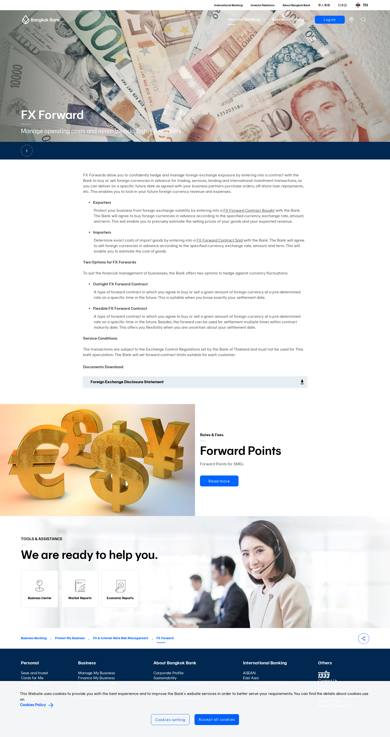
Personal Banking (244, 19)
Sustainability (165, 678)
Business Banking (288, 19)
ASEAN (249, 673)
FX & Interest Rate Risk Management (120, 638)
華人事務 (324, 5)
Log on (330, 19)
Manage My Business (96, 673)
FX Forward (165, 638)
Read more (219, 481)
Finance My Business (96, 678)
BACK (27, 151)
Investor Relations (263, 5)
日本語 (342, 5)
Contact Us (327, 680)
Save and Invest (34, 673)
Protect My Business (70, 638)
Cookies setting (170, 719)
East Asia (251, 678)
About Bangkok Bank (296, 5)
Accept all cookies (216, 719)
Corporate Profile (168, 673)
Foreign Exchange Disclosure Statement (127, 381)
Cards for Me (32, 678)
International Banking (228, 5)
